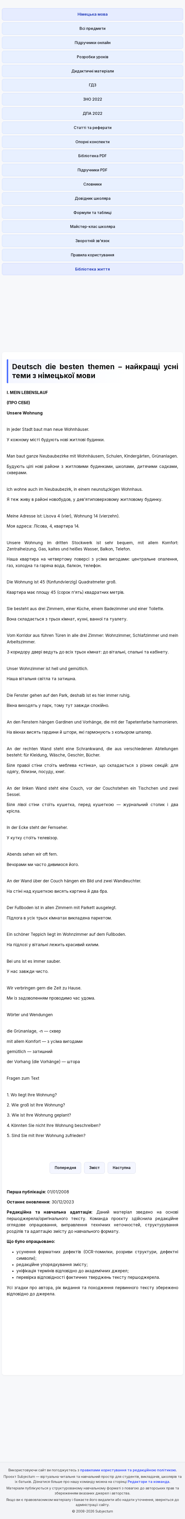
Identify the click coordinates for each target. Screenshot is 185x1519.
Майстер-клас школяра (92, 226)
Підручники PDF (92, 170)
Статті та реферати (93, 127)
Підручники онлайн (93, 42)
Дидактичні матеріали (92, 71)
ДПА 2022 (92, 113)
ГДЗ (92, 85)
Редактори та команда (148, 1482)
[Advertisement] (92, 310)
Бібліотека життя (92, 269)
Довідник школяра (93, 198)
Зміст (94, 1167)
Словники (92, 184)
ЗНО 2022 (92, 99)
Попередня (65, 1167)
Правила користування (92, 254)
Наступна (122, 1167)
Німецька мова (93, 14)
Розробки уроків (92, 56)
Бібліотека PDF (92, 155)
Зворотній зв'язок (92, 240)
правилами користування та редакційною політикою (128, 1470)
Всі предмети (92, 28)
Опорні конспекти (92, 141)
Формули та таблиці (92, 212)
